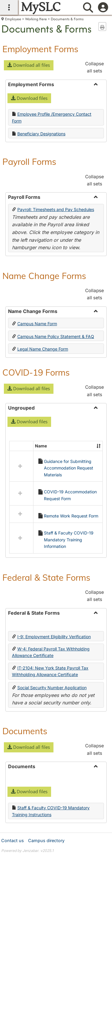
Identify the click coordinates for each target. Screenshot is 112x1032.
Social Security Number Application (52, 658)
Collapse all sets (94, 67)
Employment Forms (40, 49)
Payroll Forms (29, 161)
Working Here (36, 19)
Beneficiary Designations (41, 133)
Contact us (12, 811)
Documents (24, 702)
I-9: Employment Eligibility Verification (54, 607)
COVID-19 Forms (36, 372)
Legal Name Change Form (42, 348)
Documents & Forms (67, 19)
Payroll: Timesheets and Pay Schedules (55, 209)
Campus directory (46, 811)
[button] (28, 65)
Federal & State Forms (46, 548)
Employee (13, 19)
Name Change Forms (44, 275)
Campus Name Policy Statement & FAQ (55, 336)
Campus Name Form (37, 323)
